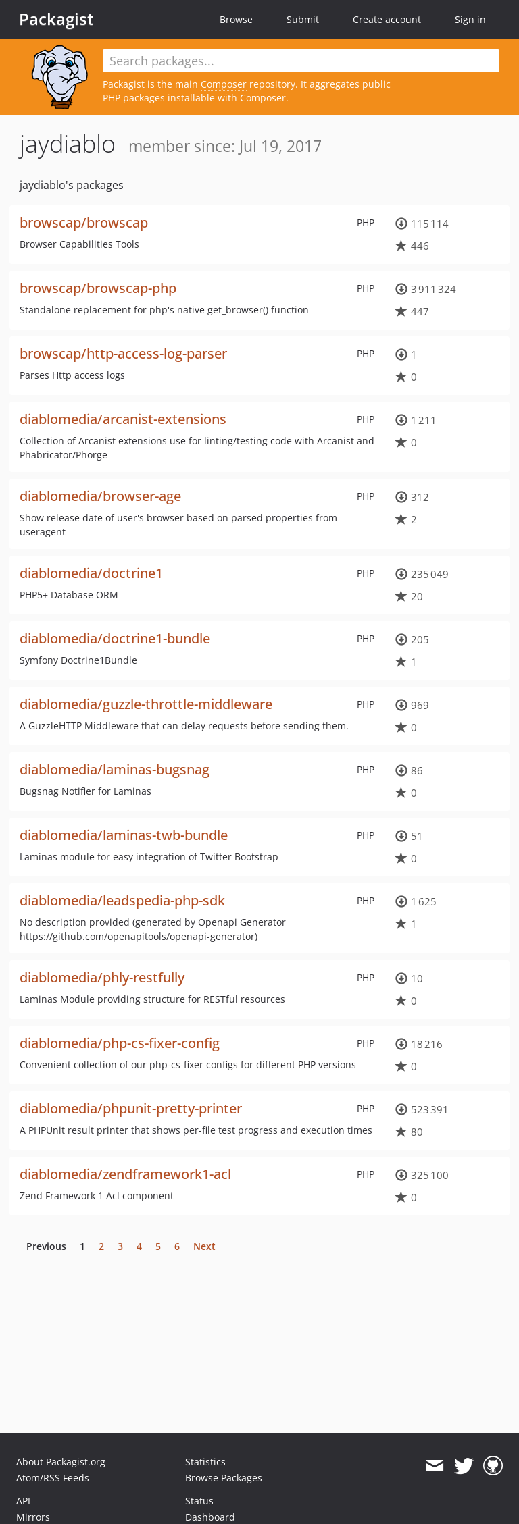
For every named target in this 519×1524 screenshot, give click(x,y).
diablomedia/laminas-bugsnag (114, 769)
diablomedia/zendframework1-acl (125, 1174)
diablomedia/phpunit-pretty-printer (131, 1108)
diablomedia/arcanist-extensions (123, 419)
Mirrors (33, 1516)
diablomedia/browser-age (100, 496)
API (23, 1500)
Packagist (56, 19)
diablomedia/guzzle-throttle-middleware (146, 704)
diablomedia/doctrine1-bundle (115, 638)
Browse (236, 19)
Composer (224, 84)
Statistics (205, 1461)
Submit (303, 19)
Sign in (470, 19)
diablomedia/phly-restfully (102, 977)
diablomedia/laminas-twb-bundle (124, 835)
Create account (387, 19)
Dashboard (210, 1516)
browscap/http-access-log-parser (123, 353)
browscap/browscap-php (98, 288)
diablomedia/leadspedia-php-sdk (122, 900)
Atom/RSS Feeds (52, 1477)
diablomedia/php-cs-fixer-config (120, 1043)
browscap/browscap (84, 222)
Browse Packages (223, 1477)
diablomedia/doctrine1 (91, 573)
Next (204, 1246)
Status (199, 1500)
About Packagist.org (60, 1461)
